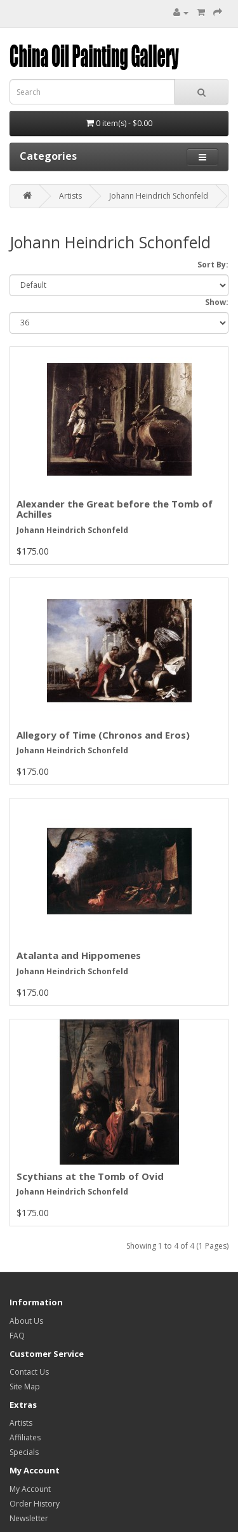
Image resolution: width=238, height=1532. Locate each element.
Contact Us (29, 1371)
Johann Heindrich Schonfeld (158, 195)
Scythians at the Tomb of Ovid (90, 1176)
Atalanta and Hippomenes (79, 955)
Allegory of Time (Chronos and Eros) (103, 734)
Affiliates (25, 1437)
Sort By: (212, 264)
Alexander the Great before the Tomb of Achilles (115, 509)
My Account (30, 1489)
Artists (70, 195)
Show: (216, 302)
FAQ (17, 1335)
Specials (24, 1452)
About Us (26, 1321)
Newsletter (29, 1518)
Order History (35, 1503)
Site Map (25, 1386)
